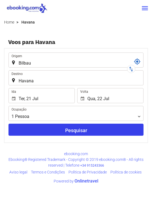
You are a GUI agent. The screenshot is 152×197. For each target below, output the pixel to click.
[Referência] (137, 61)
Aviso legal (18, 172)
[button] (145, 8)
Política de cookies (126, 172)
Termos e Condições (48, 172)
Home (9, 22)
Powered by (76, 181)
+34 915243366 (92, 165)
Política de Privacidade (87, 172)
